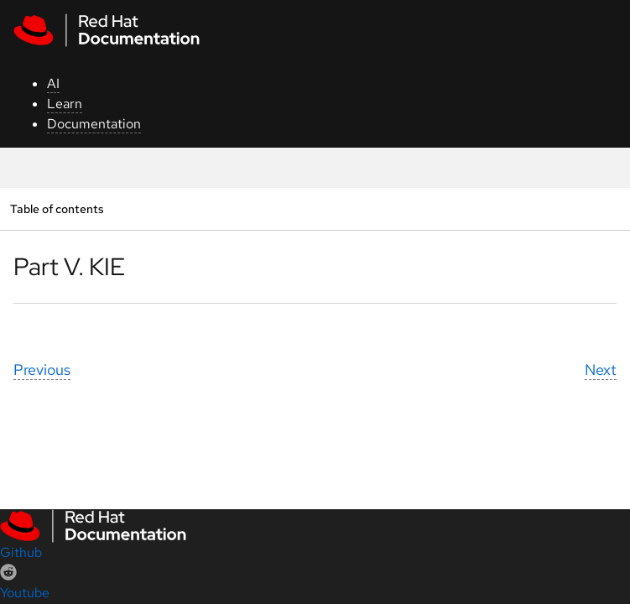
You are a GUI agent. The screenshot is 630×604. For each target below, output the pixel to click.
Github (21, 552)
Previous (41, 369)
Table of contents (56, 208)
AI (53, 83)
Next (601, 369)
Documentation (94, 124)
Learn (64, 103)
